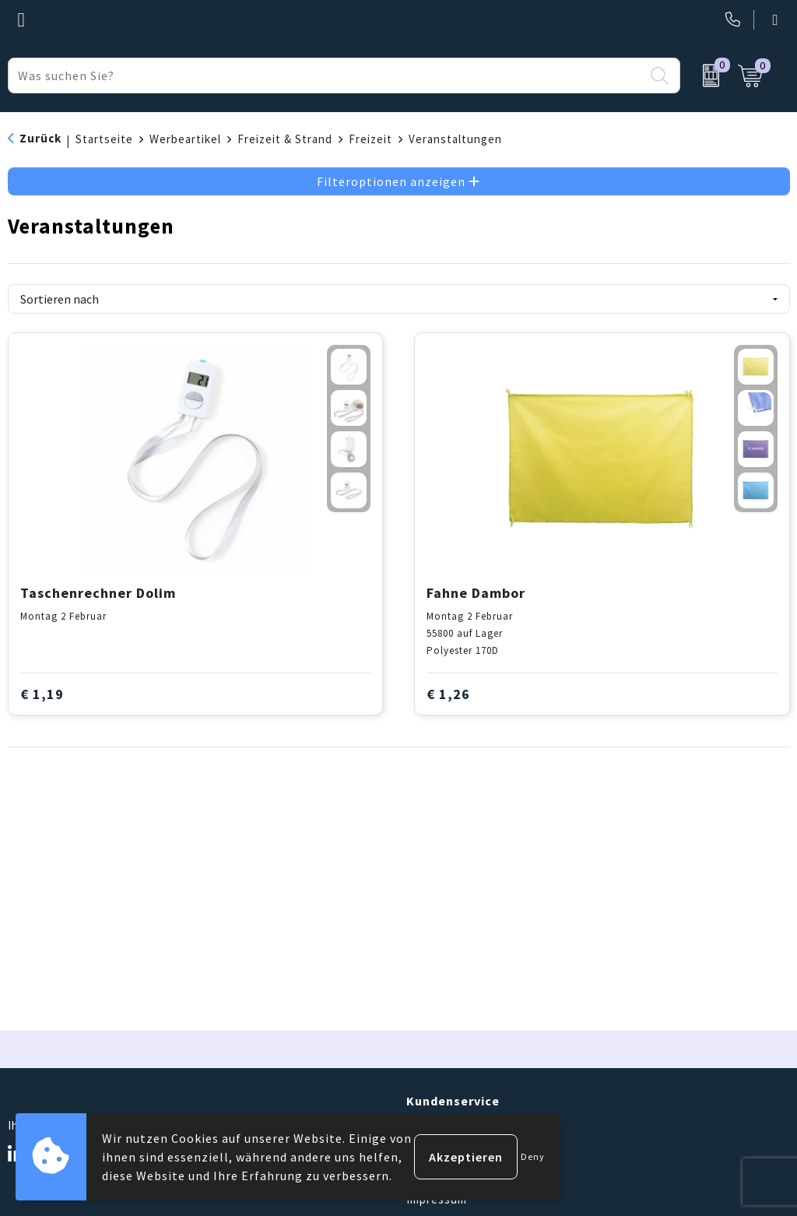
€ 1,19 (42, 694)
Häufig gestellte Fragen (473, 1175)
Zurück (40, 138)
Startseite (104, 139)
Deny (533, 1156)
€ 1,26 (448, 694)
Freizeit (370, 139)
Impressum (436, 1199)
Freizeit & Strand (284, 139)
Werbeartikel (185, 139)
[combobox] (326, 76)
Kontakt (428, 1150)
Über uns (431, 1126)
